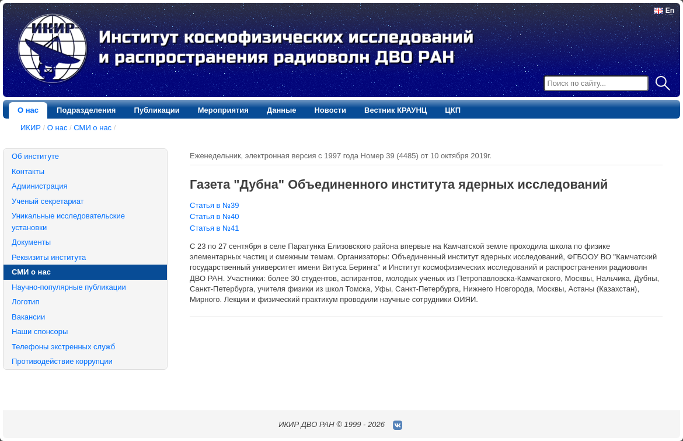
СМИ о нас (92, 127)
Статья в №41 (214, 228)
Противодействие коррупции (62, 361)
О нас (28, 110)
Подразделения (86, 110)
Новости (330, 110)
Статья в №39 (214, 205)
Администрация (40, 186)
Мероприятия (223, 110)
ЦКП (453, 110)
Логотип (25, 301)
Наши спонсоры (40, 331)
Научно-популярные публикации (69, 287)
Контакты (28, 171)
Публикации (156, 110)
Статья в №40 (214, 216)
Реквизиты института (49, 257)
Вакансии (28, 316)
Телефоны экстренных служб (63, 346)
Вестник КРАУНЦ (395, 110)
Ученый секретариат (48, 201)
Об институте (35, 156)
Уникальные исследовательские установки (68, 221)
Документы (31, 242)
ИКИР (30, 127)
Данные (282, 110)
